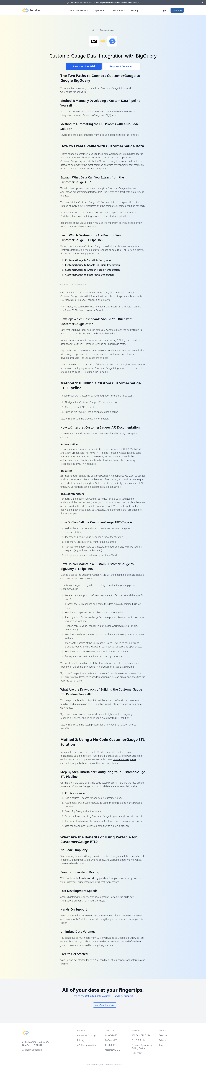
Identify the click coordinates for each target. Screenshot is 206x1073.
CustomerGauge (107, 30)
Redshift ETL (110, 1045)
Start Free (177, 10)
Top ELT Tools (138, 1040)
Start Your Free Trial (84, 66)
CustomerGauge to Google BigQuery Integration (92, 264)
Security (163, 1035)
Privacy (162, 1040)
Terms (162, 1045)
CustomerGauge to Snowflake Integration (88, 260)
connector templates (124, 759)
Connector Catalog (86, 1035)
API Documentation (87, 1045)
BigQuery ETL (111, 1040)
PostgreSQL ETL (112, 1049)
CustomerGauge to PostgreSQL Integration (89, 274)
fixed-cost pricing (89, 878)
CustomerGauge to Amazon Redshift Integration (92, 269)
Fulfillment (137, 1052)
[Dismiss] (202, 3)
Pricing (134, 10)
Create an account (75, 793)
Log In (164, 10)
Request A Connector (121, 66)
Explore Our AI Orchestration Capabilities (119, 2)
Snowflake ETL (111, 1035)
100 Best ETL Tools (141, 1035)
